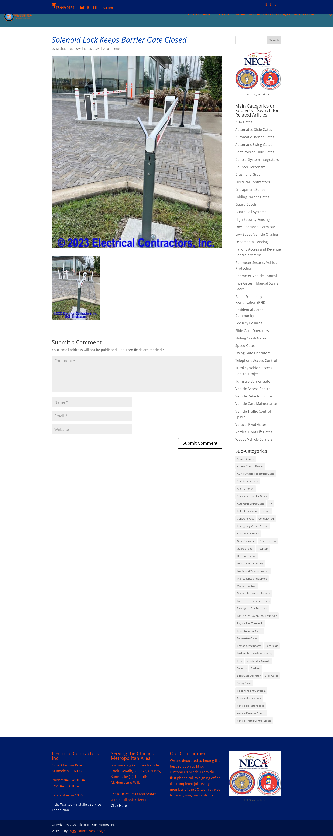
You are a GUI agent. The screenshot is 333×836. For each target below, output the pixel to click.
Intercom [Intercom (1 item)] (263, 548)
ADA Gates (243, 122)
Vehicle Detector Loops (253, 396)
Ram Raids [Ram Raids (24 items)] (272, 646)
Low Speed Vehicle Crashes (257, 234)
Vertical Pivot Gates (251, 424)
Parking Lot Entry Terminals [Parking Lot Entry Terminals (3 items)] (253, 601)
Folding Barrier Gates (252, 197)
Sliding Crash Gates (250, 338)
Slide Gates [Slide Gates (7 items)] (271, 676)
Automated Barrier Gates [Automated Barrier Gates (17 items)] (252, 496)
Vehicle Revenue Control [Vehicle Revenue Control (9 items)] (251, 713)
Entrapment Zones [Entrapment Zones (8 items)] (248, 533)
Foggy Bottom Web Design (86, 831)
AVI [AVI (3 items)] (270, 504)
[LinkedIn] (270, 6)
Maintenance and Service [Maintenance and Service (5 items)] (252, 578)
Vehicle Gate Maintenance (256, 403)
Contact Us (295, 14)
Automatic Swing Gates (253, 144)
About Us (264, 14)
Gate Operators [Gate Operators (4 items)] (246, 541)
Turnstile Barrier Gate (252, 381)
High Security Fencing (252, 219)
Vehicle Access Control (253, 388)
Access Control (199, 14)
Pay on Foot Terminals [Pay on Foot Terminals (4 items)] (250, 623)
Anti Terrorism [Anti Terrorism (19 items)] (245, 488)
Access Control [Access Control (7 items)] (246, 459)
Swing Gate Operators (253, 353)
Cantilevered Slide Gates (254, 152)
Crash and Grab (248, 174)
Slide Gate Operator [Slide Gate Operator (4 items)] (249, 676)
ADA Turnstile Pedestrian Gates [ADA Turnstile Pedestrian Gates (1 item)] (255, 474)
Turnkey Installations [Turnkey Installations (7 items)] (249, 698)
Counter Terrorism (250, 167)
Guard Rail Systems (250, 211)
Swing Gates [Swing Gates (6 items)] (244, 683)
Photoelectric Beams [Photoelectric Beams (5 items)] (249, 646)
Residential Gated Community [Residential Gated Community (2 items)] (254, 653)
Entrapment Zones (250, 189)
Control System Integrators (257, 159)
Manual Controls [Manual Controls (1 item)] (247, 586)
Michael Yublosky (68, 49)
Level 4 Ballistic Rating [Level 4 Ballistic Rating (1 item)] (250, 563)
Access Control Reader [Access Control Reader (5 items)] (250, 466)
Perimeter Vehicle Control (256, 275)
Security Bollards (248, 323)
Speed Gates (245, 345)
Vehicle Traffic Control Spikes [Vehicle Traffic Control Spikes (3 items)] (254, 720)
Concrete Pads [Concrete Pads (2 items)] (245, 518)
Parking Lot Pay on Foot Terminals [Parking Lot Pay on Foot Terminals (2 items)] (257, 616)
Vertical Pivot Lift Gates (253, 432)
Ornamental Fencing (251, 241)
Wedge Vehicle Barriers (253, 439)
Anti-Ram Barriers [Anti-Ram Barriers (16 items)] (247, 481)
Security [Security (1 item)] (242, 668)
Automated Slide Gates (253, 129)
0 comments (111, 49)
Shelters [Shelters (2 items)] (256, 668)
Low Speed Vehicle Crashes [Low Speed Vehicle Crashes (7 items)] (253, 571)
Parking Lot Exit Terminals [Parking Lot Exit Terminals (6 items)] (252, 608)
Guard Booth (245, 204)
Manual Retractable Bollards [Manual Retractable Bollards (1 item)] (254, 593)
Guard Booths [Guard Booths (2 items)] (268, 541)
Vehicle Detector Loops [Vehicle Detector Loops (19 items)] (250, 706)
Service (223, 14)
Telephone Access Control (256, 360)
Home (312, 14)
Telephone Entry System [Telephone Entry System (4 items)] (251, 690)
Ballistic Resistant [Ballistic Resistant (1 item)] (247, 511)
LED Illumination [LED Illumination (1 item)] (246, 556)
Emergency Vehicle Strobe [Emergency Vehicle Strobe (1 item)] (252, 526)
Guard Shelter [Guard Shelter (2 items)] (245, 548)
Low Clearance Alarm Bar (255, 227)
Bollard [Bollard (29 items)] (266, 511)
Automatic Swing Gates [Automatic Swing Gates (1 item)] (250, 504)
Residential (245, 14)
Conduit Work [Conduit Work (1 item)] (266, 518)
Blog (281, 14)
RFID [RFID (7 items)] (239, 661)
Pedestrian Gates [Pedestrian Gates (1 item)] (247, 638)
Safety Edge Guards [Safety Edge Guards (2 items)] (258, 661)
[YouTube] (275, 6)
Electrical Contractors (252, 182)
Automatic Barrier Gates (254, 137)
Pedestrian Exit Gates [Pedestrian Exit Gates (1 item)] (249, 631)
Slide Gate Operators (252, 330)
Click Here (119, 805)
